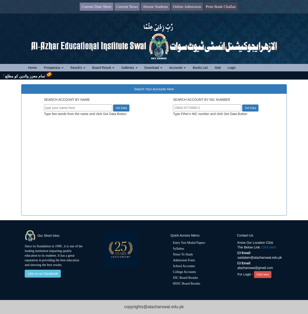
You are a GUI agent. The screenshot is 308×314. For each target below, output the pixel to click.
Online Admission (187, 6)
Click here (269, 247)
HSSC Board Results (186, 283)
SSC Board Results (185, 277)
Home (34, 67)
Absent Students (155, 6)
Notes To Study (183, 254)
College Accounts (184, 272)
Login (232, 68)
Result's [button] (77, 68)
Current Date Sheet (97, 6)
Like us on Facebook (43, 274)
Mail (218, 68)
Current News (127, 6)
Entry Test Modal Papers (189, 242)
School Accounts (184, 266)
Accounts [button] (177, 68)
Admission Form (184, 260)
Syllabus (178, 248)
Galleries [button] (129, 68)
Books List (200, 68)
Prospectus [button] (53, 68)
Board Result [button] (103, 68)
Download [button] (153, 68)
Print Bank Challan (221, 6)
